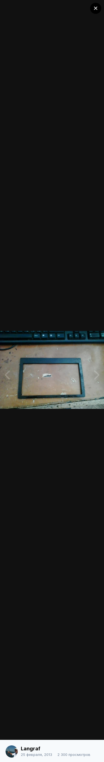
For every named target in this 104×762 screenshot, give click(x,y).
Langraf (30, 748)
